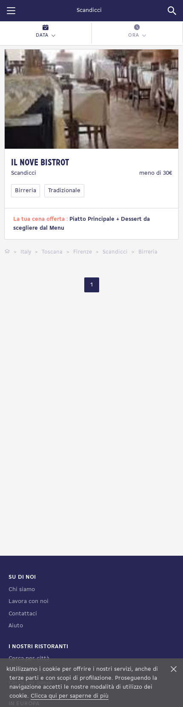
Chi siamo (22, 589)
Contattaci (23, 614)
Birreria (25, 191)
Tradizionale (64, 191)
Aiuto (16, 626)
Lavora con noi (29, 601)
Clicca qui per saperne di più (70, 696)
